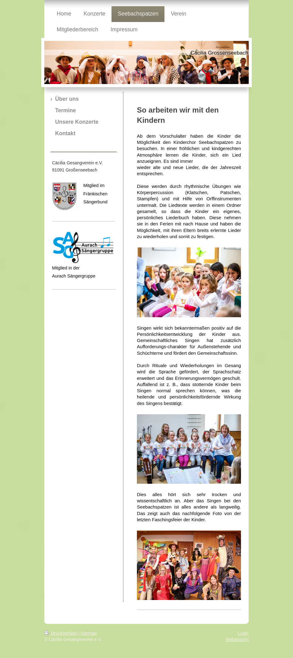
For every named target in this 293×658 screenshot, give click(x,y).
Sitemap (89, 633)
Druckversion (61, 633)
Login (243, 633)
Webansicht (237, 639)
